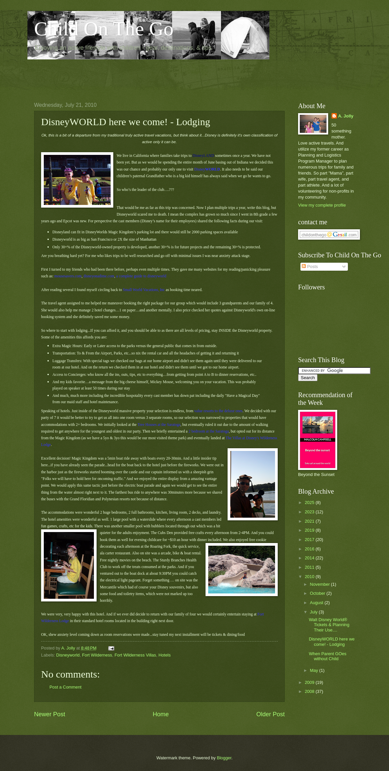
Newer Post (49, 714)
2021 (310, 521)
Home (161, 714)
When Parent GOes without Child (327, 656)
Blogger (224, 757)
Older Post (270, 714)
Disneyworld (68, 655)
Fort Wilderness (97, 655)
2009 (310, 682)
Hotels (164, 655)
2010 (310, 576)
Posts (310, 266)
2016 (310, 548)
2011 (310, 567)
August (317, 602)
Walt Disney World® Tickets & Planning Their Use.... (329, 624)
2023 (310, 511)
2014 (310, 557)
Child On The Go (103, 29)
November (320, 584)
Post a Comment (65, 687)
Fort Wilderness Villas (135, 655)
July (314, 611)
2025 (310, 502)
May (314, 670)
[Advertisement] (155, 75)
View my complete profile (322, 205)
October (318, 593)
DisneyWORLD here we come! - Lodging (332, 641)
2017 (310, 539)
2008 (310, 691)
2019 (310, 530)
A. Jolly (346, 115)
